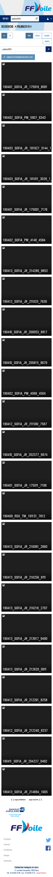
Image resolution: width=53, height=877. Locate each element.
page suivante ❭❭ (35, 799)
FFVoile (38, 7)
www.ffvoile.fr (41, 873)
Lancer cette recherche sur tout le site (18, 57)
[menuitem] (49, 19)
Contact (7, 844)
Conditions (8, 849)
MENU (5, 18)
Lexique (6, 855)
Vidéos (37, 36)
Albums (46, 36)
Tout (29, 36)
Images (47, 41)
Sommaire (7, 860)
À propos (7, 839)
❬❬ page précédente (18, 799)
